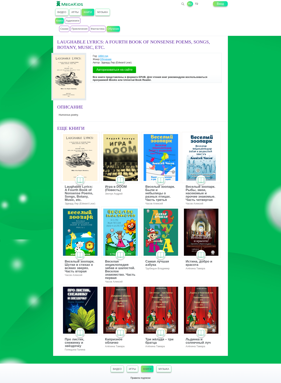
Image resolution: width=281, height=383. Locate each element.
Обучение (105, 59)
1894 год (103, 55)
